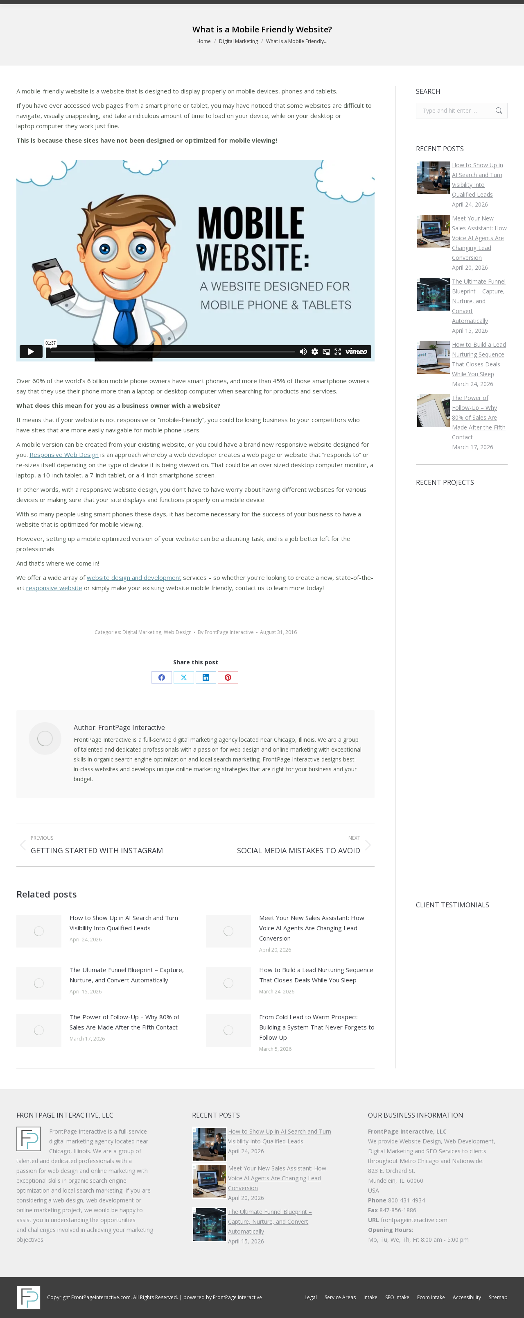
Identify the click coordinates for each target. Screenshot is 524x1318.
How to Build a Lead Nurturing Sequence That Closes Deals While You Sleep (316, 975)
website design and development (134, 577)
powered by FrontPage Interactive (222, 1297)
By (226, 632)
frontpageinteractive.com (414, 1220)
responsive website (54, 588)
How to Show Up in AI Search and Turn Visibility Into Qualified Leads (124, 923)
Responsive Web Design (64, 454)
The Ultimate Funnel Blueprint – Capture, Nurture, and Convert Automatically (127, 975)
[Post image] (38, 931)
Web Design (178, 632)
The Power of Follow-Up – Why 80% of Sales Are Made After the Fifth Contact (124, 1022)
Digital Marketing (141, 632)
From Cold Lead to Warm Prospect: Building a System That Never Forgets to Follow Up (317, 1027)
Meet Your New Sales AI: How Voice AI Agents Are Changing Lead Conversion (311, 928)
